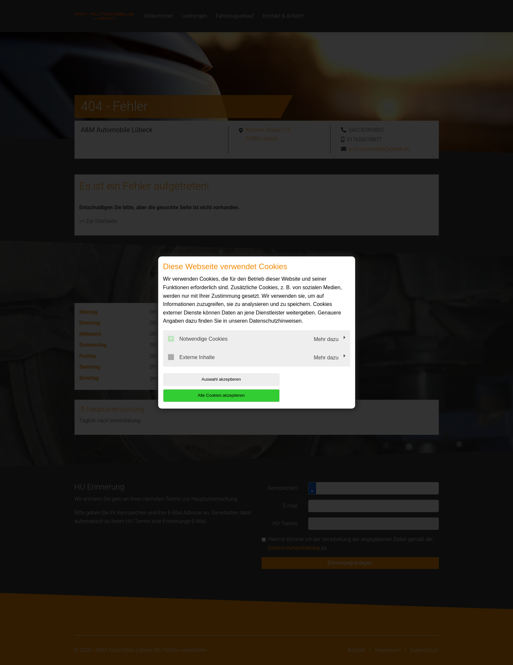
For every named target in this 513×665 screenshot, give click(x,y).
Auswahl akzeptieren (205, 387)
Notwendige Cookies (198, 347)
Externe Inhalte (191, 365)
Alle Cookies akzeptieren (308, 387)
